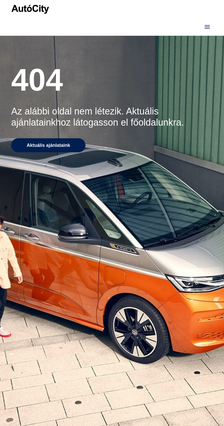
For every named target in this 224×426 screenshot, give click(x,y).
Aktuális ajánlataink (48, 145)
